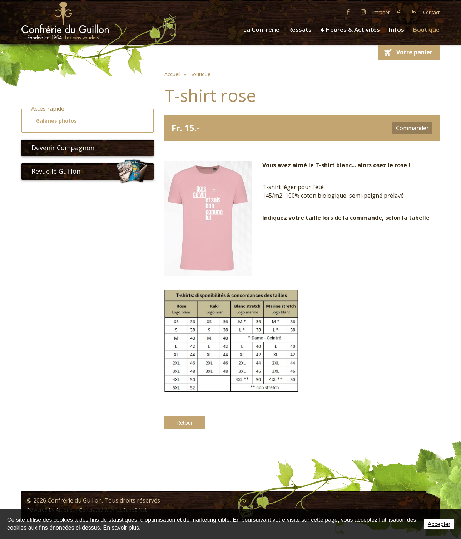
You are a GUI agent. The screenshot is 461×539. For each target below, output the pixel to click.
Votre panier (414, 52)
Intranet (381, 12)
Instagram (363, 11)
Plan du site (414, 11)
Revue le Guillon (90, 171)
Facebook (348, 11)
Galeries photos (53, 120)
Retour (185, 422)
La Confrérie (261, 29)
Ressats (300, 29)
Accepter (439, 524)
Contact (431, 12)
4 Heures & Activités (350, 29)
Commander (412, 128)
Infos (396, 29)
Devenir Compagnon (60, 147)
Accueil (399, 11)
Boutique (426, 29)
